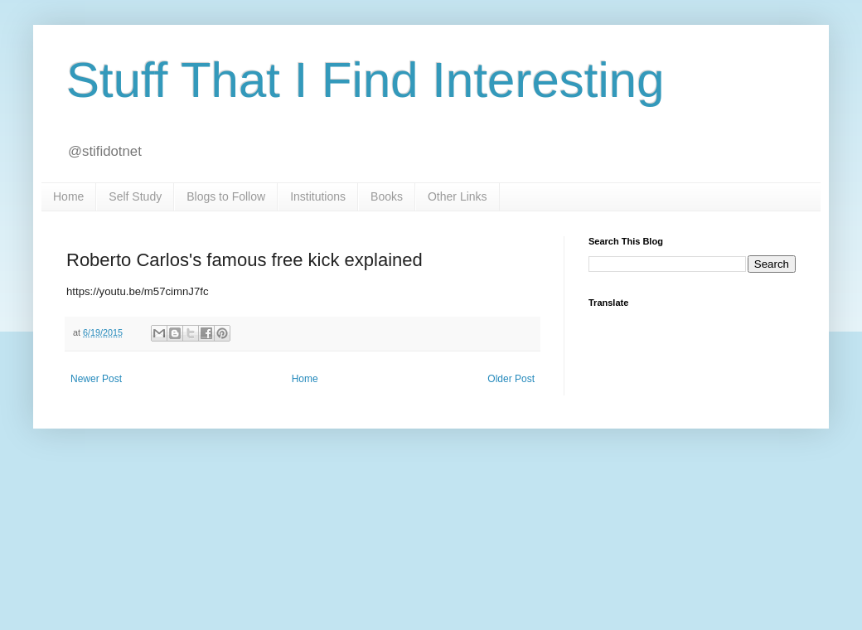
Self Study (135, 196)
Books (386, 196)
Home (68, 196)
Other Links (457, 196)
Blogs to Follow (225, 196)
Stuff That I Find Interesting (365, 80)
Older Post (511, 379)
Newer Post (96, 379)
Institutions (318, 196)
